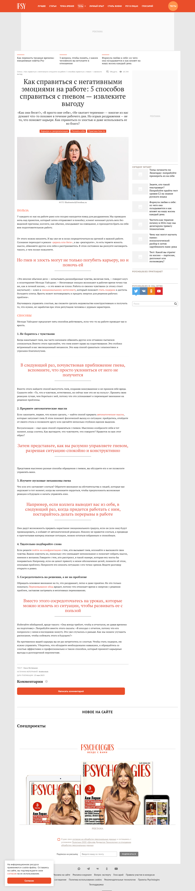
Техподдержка (96, 885)
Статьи (52, 6)
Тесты (173, 6)
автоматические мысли (110, 415)
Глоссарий (147, 6)
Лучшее (42, 6)
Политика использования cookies (85, 880)
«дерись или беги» (62, 243)
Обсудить (111, 72)
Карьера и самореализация (54, 132)
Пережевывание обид (41, 587)
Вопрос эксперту (102, 875)
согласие (12, 873)
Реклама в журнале (82, 875)
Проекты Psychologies (149, 880)
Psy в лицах (131, 6)
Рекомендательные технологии (120, 880)
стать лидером (107, 290)
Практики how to (96, 132)
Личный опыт (96, 6)
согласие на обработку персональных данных (94, 840)
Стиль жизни (115, 6)
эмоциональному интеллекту (59, 290)
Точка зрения (67, 6)
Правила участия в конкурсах (140, 875)
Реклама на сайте (61, 875)
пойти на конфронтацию (46, 551)
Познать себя (78, 132)
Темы (80, 6)
